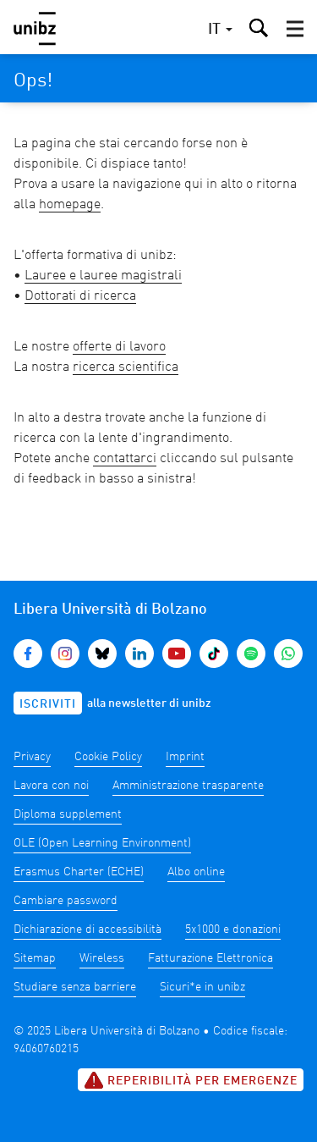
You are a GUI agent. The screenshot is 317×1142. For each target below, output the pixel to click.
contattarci (124, 459)
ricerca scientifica (125, 367)
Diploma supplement (68, 814)
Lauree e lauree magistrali (103, 276)
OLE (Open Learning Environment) (102, 843)
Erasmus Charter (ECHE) (79, 872)
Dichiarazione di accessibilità (87, 929)
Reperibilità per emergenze (191, 1080)
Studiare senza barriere (75, 987)
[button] (295, 28)
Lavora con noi (51, 786)
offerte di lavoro (119, 347)
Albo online (196, 872)
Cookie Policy (108, 757)
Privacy (32, 757)
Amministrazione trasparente (188, 786)
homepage (70, 205)
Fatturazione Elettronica (210, 958)
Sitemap (35, 958)
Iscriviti (47, 704)
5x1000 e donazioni (233, 929)
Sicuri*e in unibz (202, 987)
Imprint (185, 757)
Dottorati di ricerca (80, 296)
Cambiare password (66, 901)
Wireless (101, 958)
